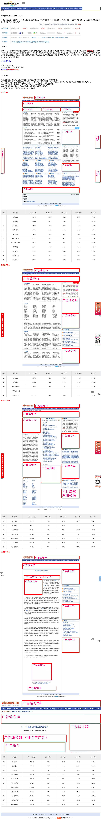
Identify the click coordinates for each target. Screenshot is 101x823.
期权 (71, 8)
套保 (57, 8)
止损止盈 (43, 8)
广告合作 (51, 814)
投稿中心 (43, 814)
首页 (3, 8)
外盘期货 (66, 8)
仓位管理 (49, 8)
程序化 (61, 8)
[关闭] (99, 394)
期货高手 (37, 8)
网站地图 (58, 814)
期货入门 (7, 8)
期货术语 (19, 8)
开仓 (30, 8)
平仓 (33, 8)
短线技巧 (25, 8)
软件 (80, 8)
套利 (54, 8)
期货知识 (13, 8)
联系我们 (35, 814)
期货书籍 (76, 8)
